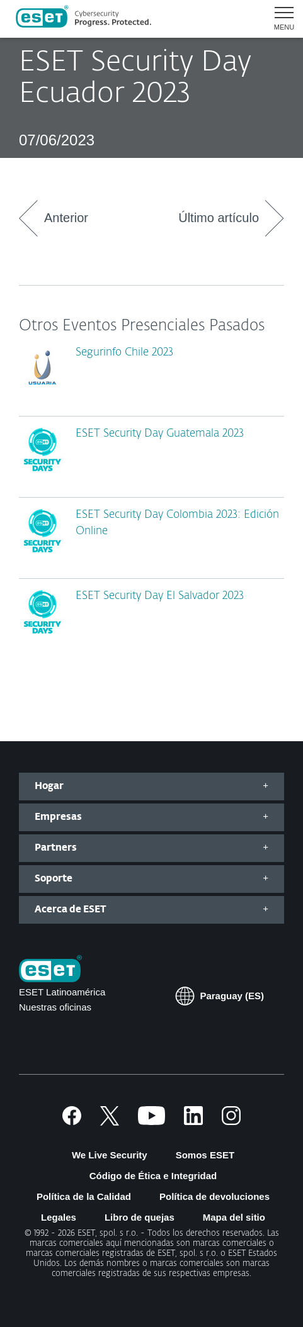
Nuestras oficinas (55, 1007)
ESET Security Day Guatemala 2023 (160, 433)
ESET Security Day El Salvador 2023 (160, 596)
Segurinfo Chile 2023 (124, 352)
